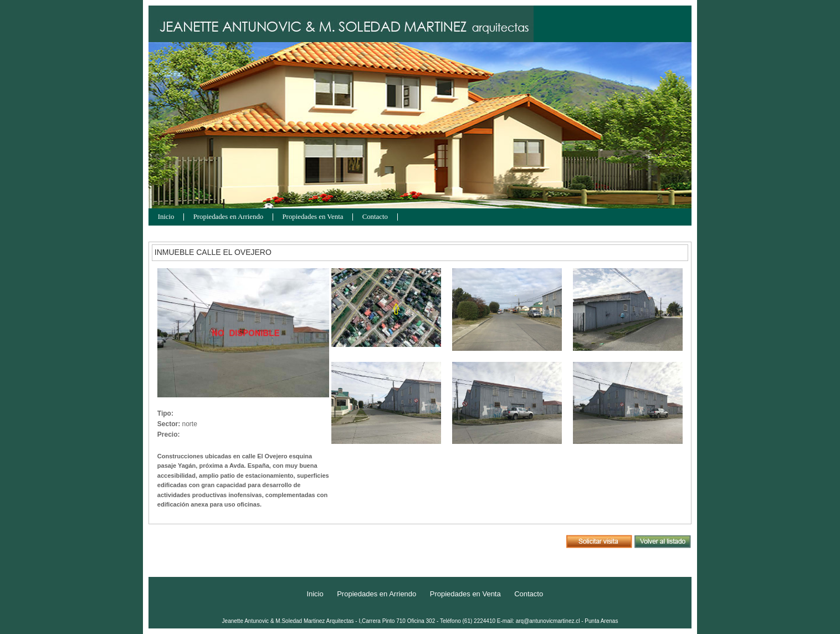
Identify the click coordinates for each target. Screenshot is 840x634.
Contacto (375, 217)
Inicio (166, 217)
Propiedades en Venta (313, 217)
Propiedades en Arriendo (228, 217)
